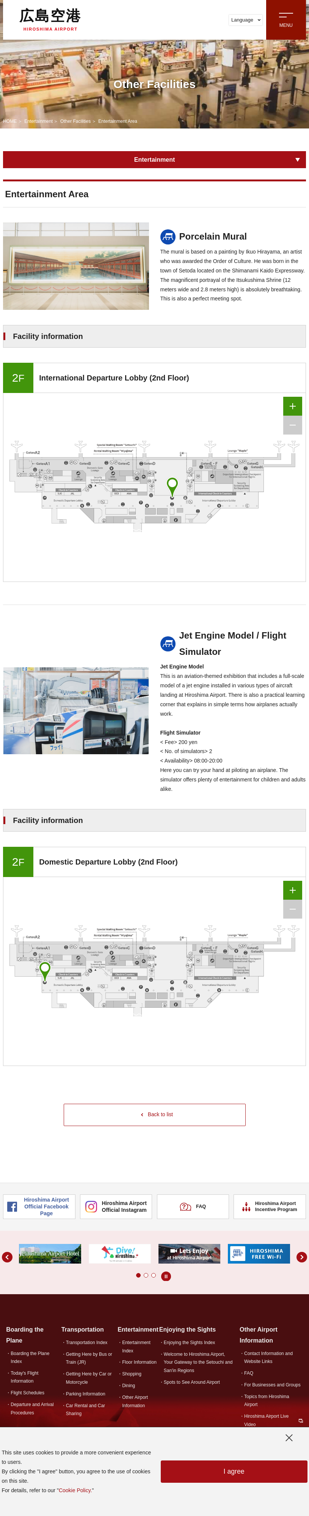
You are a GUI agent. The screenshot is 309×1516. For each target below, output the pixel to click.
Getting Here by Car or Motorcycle (89, 1378)
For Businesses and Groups (272, 1385)
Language (245, 20)
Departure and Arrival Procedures (32, 1408)
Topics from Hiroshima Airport (266, 1401)
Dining (128, 1386)
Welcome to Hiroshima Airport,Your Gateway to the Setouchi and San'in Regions (198, 1363)
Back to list (157, 1115)
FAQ (193, 1207)
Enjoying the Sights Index (189, 1343)
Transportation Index (87, 1343)
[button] (131, 1275)
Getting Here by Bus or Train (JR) (89, 1358)
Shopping (131, 1374)
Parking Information (85, 1394)
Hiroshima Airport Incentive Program (270, 1207)
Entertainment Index (136, 1347)
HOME (10, 121)
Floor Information (139, 1363)
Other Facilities (75, 121)
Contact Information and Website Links (268, 1357)
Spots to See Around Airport (192, 1382)
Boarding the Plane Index (30, 1357)
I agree (234, 1472)
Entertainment (38, 121)
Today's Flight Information (24, 1377)
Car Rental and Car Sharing (85, 1410)
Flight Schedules (27, 1393)
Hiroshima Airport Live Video (266, 1420)
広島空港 (50, 19)
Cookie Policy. (75, 1490)
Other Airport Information (135, 1401)
